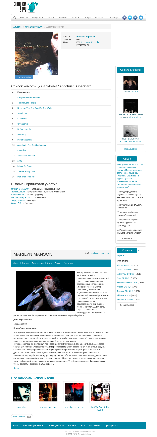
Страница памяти (56, 425)
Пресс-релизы (111, 425)
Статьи (25, 263)
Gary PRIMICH (123, 278)
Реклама (72, 425)
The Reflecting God (26, 171)
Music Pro (99, 17)
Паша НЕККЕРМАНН (130, 139)
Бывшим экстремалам (130, 141)
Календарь (113, 17)
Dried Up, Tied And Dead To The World (34, 108)
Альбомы (63, 17)
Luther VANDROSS (125, 274)
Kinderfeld (21, 150)
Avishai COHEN (124, 287)
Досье (16, 263)
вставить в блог (24, 77)
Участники (68, 263)
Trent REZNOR (18, 192)
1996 (19, 161)
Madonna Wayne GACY (22, 197)
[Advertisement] (77, 6)
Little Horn (22, 118)
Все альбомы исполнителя (32, 378)
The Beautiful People (26, 103)
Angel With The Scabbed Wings (31, 145)
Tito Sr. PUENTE (124, 265)
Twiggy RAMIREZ (19, 200)
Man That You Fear (25, 177)
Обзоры (87, 17)
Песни (57, 263)
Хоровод (134, 91)
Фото (49, 263)
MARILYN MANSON (34, 27)
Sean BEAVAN (17, 194)
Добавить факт (127, 305)
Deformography (24, 129)
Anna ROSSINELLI (125, 300)
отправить (127, 238)
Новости (24, 17)
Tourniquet (22, 113)
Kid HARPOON (124, 295)
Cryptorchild (22, 124)
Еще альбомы (22, 416)
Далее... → (18, 368)
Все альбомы (130, 149)
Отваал (126, 91)
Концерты (37, 17)
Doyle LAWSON (124, 270)
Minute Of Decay (24, 166)
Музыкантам (95, 425)
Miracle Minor (135, 117)
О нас (16, 425)
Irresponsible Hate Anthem (29, 97)
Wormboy (21, 134)
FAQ (83, 425)
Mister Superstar (24, 140)
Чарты (75, 17)
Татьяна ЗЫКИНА (125, 291)
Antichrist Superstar (26, 155)
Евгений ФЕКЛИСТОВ (127, 282)
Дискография (38, 263)
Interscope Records (90, 42)
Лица (51, 17)
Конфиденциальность (33, 425)
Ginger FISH (16, 203)
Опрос (127, 158)
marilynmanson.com (100, 253)
